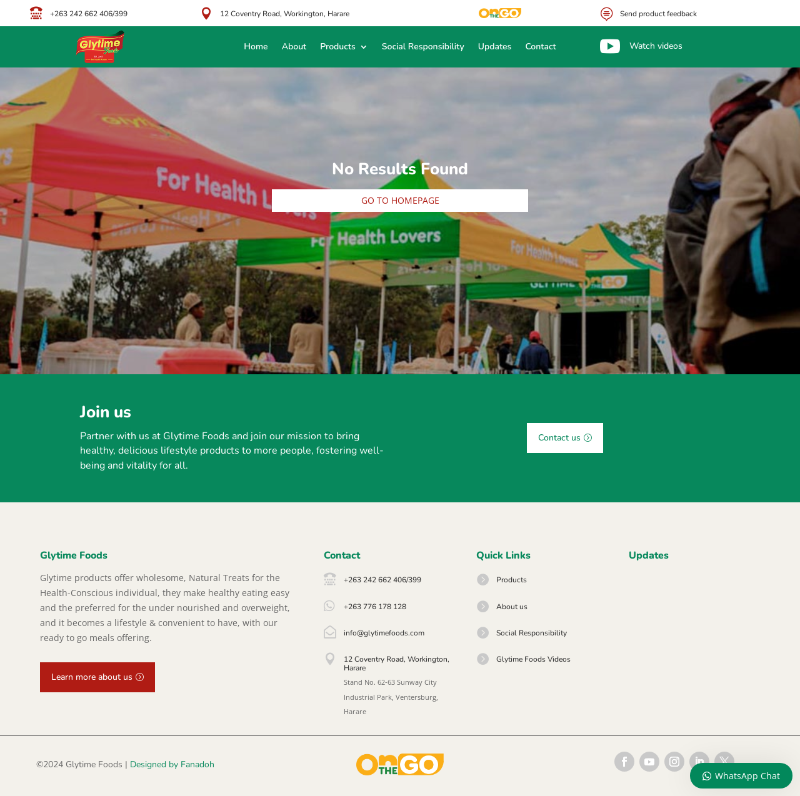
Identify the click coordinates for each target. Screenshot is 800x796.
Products (338, 47)
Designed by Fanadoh (172, 764)
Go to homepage (400, 200)
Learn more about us (91, 677)
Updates (495, 47)
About (294, 47)
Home (256, 47)
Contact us (559, 438)
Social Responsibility (423, 47)
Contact (540, 47)
